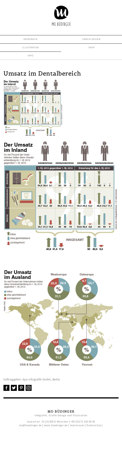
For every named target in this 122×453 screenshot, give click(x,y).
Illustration (30, 47)
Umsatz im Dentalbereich (42, 73)
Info (30, 55)
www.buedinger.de (56, 425)
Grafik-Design (91, 39)
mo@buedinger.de (30, 425)
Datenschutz (94, 425)
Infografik (30, 39)
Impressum (77, 425)
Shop (91, 47)
